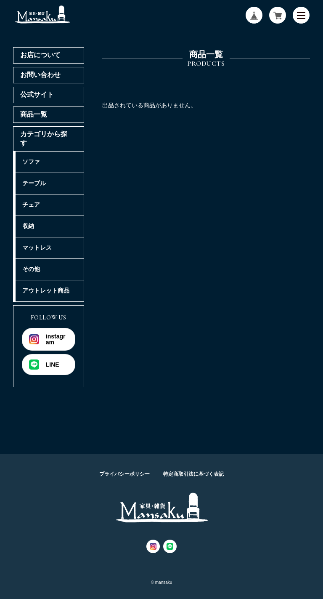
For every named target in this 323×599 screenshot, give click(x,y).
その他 (31, 269)
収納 (28, 226)
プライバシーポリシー (124, 474)
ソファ (31, 161)
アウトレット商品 (45, 290)
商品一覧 (33, 114)
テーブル (34, 183)
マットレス (37, 247)
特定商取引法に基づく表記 (193, 474)
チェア (31, 204)
